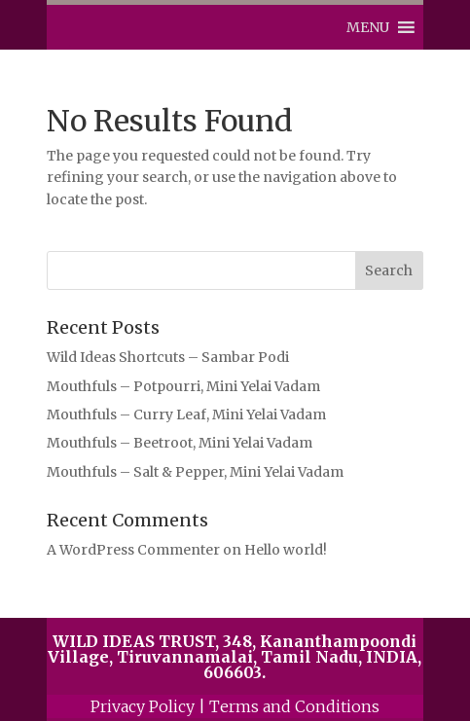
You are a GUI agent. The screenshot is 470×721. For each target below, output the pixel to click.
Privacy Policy (142, 706)
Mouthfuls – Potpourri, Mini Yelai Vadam (183, 386)
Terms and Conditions (294, 706)
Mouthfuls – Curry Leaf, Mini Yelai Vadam (186, 414)
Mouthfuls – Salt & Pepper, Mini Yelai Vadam (195, 472)
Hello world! (285, 550)
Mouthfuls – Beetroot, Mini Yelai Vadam (179, 442)
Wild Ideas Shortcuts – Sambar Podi (168, 357)
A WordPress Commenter (133, 550)
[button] (367, 27)
